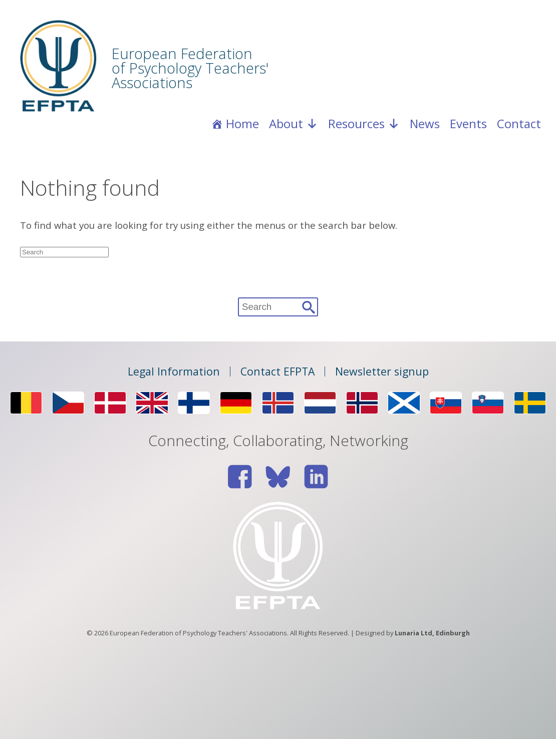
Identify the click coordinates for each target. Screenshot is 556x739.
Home (242, 123)
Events (468, 123)
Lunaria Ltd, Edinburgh (432, 632)
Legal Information (174, 371)
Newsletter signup (382, 371)
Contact (519, 123)
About (293, 124)
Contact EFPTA (277, 371)
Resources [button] (364, 124)
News (425, 123)
